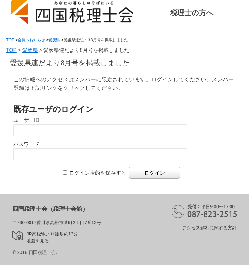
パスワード (26, 144)
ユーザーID (26, 120)
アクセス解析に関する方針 (209, 227)
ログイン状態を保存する (97, 172)
